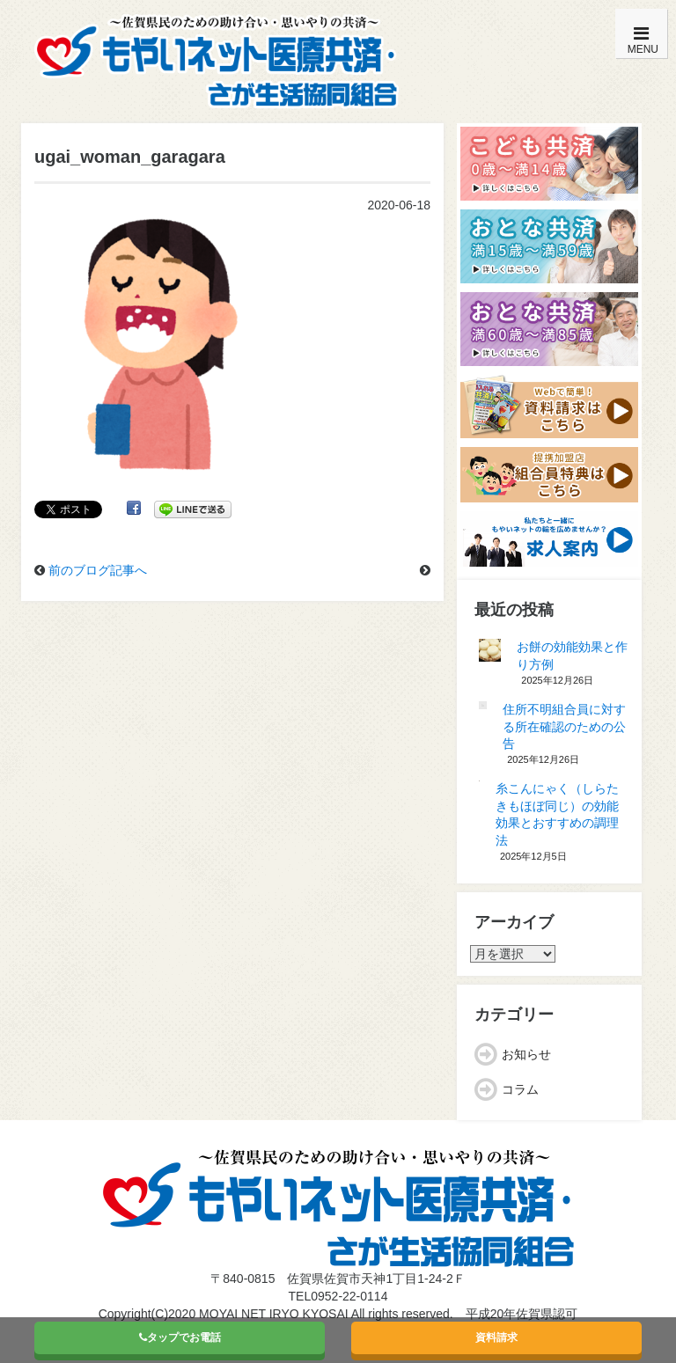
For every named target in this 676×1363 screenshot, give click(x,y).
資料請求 (496, 1337)
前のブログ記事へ (97, 570)
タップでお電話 (180, 1337)
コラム (520, 1089)
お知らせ (526, 1054)
